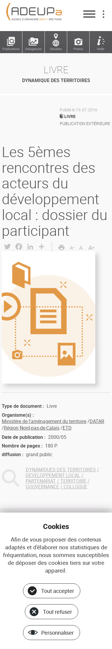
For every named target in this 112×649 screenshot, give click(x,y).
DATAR (97, 421)
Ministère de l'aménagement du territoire (44, 421)
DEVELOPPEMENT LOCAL (53, 475)
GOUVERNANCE (42, 486)
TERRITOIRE (73, 481)
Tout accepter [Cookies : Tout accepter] (57, 590)
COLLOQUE (75, 486)
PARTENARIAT (41, 481)
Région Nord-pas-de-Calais (31, 428)
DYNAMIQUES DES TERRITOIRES (61, 469)
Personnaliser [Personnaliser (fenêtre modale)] (57, 632)
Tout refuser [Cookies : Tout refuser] (57, 611)
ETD (67, 428)
